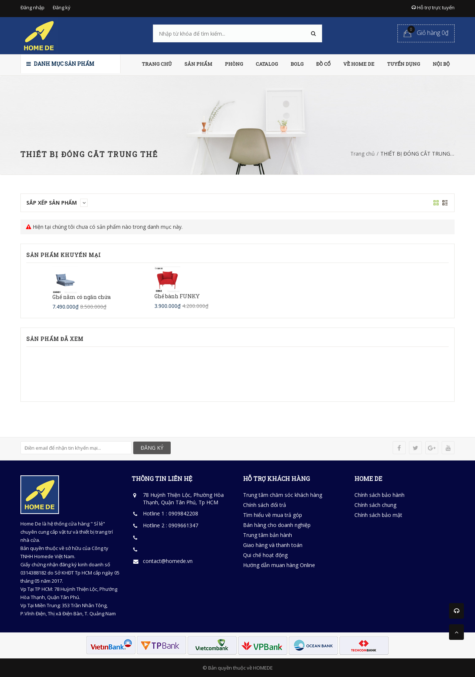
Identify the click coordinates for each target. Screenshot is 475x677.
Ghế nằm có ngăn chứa (81, 296)
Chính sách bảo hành (379, 494)
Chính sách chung (375, 504)
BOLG (297, 64)
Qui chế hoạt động (265, 555)
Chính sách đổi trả (264, 504)
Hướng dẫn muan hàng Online (279, 565)
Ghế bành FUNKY (177, 296)
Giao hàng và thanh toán (272, 545)
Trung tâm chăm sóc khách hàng (282, 494)
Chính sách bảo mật (378, 514)
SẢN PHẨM (198, 64)
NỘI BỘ (441, 64)
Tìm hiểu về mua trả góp (272, 514)
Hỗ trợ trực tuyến (433, 7)
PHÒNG (234, 64)
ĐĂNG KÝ (152, 447)
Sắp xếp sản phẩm (57, 202)
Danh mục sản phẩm (60, 63)
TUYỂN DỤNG (403, 64)
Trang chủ (362, 153)
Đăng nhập (32, 7)
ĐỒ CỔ (323, 64)
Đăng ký (62, 7)
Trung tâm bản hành (267, 534)
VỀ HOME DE (358, 64)
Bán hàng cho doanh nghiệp (277, 524)
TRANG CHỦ (157, 64)
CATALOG (267, 64)
